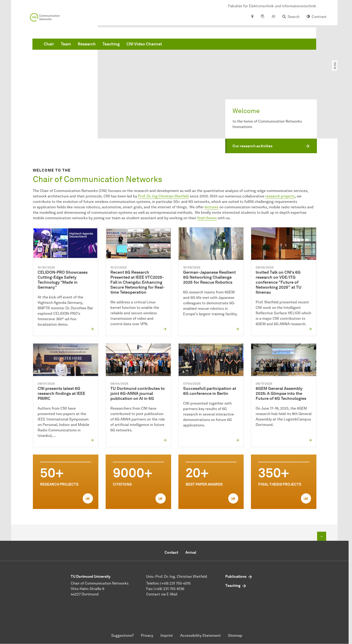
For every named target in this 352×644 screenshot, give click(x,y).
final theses (207, 218)
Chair (118, 45)
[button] (271, 146)
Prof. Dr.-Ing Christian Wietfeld (163, 196)
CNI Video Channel (213, 45)
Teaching (180, 45)
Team (135, 45)
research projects (280, 196)
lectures (211, 207)
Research (156, 45)
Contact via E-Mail (161, 594)
